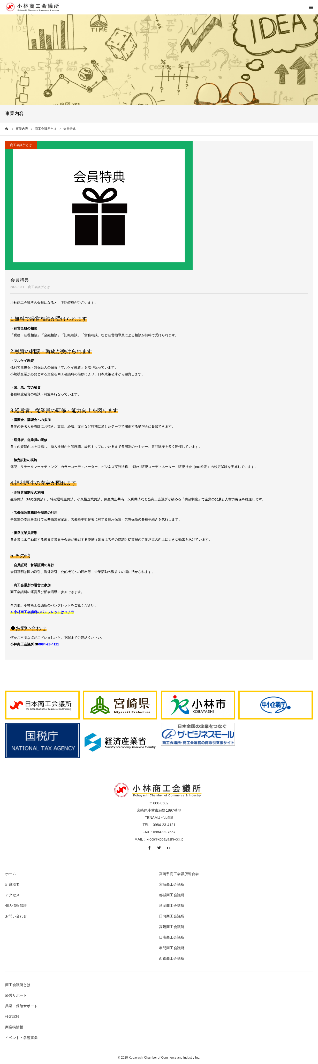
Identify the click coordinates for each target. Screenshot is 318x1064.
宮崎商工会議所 (171, 884)
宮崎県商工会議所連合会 (179, 874)
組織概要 (12, 884)
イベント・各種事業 (21, 1038)
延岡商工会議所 (171, 905)
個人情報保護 (16, 905)
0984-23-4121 (48, 644)
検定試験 (12, 1016)
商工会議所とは (39, 287)
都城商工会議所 (171, 895)
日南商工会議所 (171, 937)
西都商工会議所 (171, 958)
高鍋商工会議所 (171, 927)
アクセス (12, 895)
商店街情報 (14, 1027)
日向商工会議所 (171, 916)
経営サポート (16, 995)
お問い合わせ (16, 916)
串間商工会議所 (171, 948)
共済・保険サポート (21, 1006)
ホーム (10, 874)
